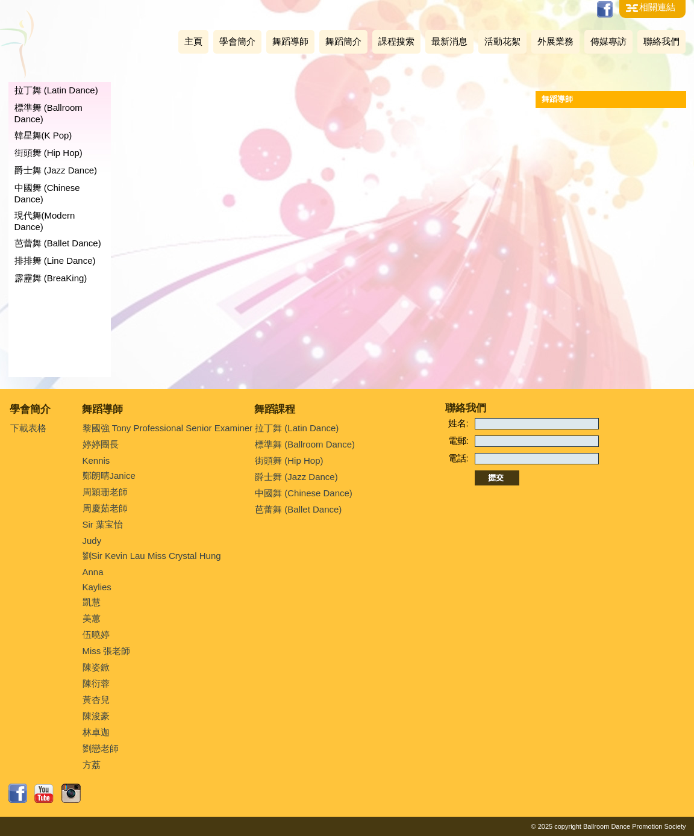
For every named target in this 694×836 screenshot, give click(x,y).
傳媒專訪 (608, 41)
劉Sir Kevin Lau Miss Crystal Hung (152, 556)
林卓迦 (96, 732)
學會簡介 (237, 41)
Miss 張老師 (107, 651)
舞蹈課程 (274, 409)
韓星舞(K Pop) (43, 135)
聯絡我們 (661, 41)
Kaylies (97, 587)
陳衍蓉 (96, 683)
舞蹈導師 (290, 41)
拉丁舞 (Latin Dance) (56, 90)
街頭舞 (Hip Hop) (48, 153)
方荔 (92, 765)
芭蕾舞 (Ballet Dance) (57, 243)
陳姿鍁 (96, 667)
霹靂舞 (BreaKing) (50, 278)
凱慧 (92, 602)
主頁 (193, 41)
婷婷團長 (101, 444)
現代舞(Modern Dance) (44, 221)
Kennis (96, 460)
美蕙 (92, 618)
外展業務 (555, 41)
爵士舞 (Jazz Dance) (56, 170)
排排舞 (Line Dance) (55, 260)
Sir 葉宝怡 (103, 524)
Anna (93, 572)
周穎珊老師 (105, 492)
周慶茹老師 (105, 508)
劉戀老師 (101, 748)
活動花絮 (502, 41)
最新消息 (449, 41)
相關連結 (657, 7)
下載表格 (28, 428)
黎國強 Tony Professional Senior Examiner (168, 428)
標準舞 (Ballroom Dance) (48, 113)
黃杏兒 (96, 699)
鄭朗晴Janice (109, 475)
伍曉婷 (96, 634)
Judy (92, 540)
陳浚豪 (96, 716)
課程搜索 (396, 41)
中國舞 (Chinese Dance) (47, 193)
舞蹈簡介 (343, 41)
